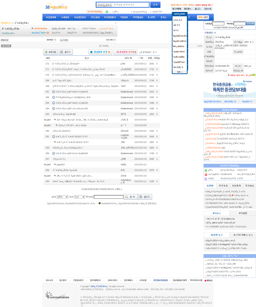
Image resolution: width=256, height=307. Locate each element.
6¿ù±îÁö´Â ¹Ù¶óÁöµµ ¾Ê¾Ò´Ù (235, 124)
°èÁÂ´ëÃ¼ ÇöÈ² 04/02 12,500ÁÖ (72, 103)
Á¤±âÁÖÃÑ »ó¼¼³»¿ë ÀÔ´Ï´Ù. (231, 138)
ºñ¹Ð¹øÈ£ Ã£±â (226, 27)
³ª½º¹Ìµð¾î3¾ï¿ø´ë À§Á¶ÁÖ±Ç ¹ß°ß (73, 97)
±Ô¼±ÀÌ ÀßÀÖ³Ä (61, 131)
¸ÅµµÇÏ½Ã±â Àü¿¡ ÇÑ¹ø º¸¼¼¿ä (230, 143)
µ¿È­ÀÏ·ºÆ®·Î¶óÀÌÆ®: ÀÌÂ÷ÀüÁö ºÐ (236, 134)
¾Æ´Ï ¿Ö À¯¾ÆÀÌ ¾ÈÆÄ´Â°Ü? (72, 136)
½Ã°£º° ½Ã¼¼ (89, 28)
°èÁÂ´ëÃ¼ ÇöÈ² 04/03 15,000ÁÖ (72, 91)
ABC (223, 148)
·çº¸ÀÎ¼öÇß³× (73, 63)
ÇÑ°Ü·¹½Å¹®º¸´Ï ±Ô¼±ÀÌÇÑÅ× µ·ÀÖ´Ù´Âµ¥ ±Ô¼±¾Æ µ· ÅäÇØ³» (86, 86)
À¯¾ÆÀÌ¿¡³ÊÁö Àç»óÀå (65, 170)
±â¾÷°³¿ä (71, 28)
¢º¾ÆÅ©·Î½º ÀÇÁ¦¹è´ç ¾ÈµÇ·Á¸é (233, 119)
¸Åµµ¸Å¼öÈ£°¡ (106, 33)
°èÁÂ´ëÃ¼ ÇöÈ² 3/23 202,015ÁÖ (72, 108)
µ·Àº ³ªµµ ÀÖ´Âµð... (62, 80)
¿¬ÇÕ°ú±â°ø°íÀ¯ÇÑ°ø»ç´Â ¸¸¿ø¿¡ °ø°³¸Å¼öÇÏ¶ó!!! (91, 75)
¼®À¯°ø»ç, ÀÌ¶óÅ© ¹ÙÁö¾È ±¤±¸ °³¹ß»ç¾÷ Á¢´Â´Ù (78, 181)
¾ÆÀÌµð (208, 24)
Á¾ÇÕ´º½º (72, 33)
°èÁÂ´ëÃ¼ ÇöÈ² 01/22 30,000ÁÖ (72, 153)
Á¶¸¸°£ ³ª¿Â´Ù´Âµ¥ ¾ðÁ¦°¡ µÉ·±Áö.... (75, 175)
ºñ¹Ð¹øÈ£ (230, 24)
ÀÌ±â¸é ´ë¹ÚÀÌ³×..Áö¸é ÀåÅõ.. (72, 125)
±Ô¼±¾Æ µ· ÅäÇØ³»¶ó (64, 114)
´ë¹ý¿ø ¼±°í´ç (59, 159)
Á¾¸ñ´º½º (56, 33)
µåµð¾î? (61, 164)
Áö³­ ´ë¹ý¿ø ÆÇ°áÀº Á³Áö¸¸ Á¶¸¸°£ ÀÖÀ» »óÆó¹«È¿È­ (82, 119)
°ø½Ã (84, 33)
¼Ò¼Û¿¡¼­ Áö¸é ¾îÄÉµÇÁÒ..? (68, 147)
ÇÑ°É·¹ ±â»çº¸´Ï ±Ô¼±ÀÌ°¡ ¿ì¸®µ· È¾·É (85, 69)
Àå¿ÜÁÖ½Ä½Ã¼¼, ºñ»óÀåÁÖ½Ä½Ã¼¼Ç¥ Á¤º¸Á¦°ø (70, 203)
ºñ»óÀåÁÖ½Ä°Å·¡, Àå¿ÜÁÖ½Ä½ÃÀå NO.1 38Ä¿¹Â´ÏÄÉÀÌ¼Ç (128, 203)
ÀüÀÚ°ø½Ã (93, 33)
